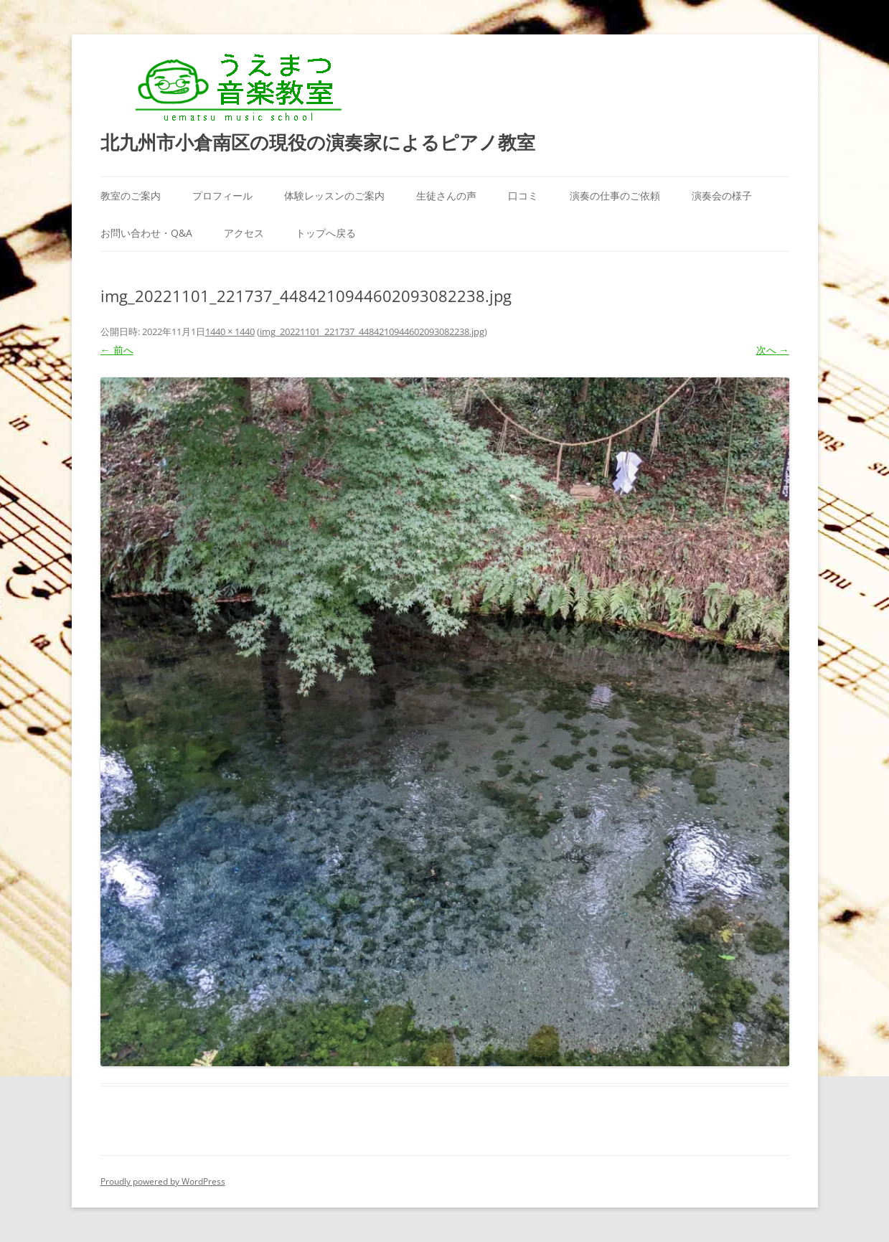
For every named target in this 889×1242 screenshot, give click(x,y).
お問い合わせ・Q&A (146, 233)
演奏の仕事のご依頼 (615, 195)
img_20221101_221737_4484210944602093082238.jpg (372, 331)
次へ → (772, 350)
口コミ (523, 195)
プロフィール (222, 195)
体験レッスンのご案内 (334, 195)
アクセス (244, 233)
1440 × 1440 (230, 331)
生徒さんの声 (446, 195)
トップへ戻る (326, 233)
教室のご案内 (130, 195)
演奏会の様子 (722, 195)
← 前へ (116, 350)
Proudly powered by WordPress (162, 1181)
